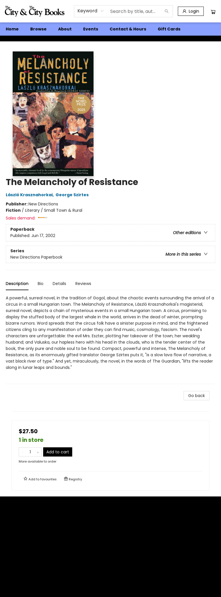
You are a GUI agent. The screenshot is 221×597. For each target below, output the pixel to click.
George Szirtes (73, 195)
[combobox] (90, 10)
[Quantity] (30, 452)
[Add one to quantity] (37, 452)
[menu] (110, 29)
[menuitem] (12, 29)
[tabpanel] (110, 339)
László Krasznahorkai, (31, 195)
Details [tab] (59, 283)
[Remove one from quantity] (22, 452)
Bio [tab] (40, 283)
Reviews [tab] (83, 283)
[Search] (166, 11)
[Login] (191, 11)
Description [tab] (17, 283)
